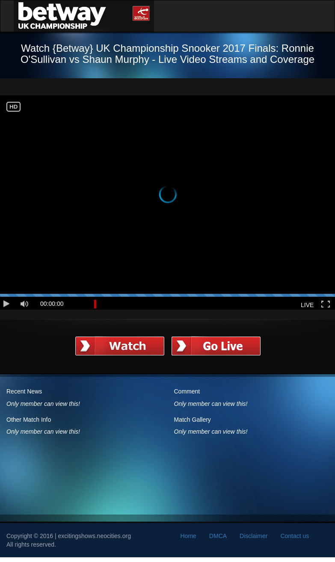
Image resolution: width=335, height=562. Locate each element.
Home (188, 535)
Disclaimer (253, 535)
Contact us (294, 535)
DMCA (218, 535)
